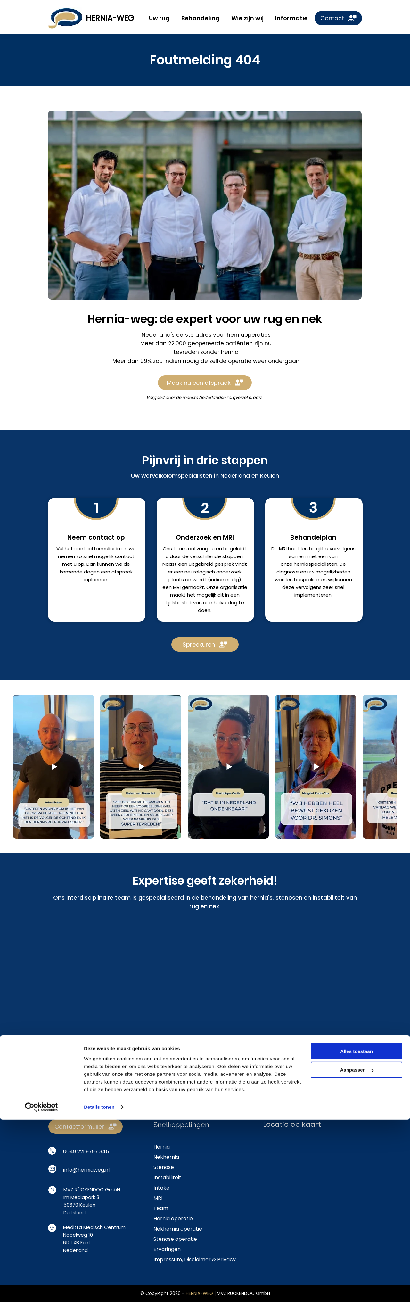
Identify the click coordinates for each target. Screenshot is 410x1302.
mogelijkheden (333, 571)
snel (339, 587)
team (180, 548)
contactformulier (94, 548)
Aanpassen (356, 1252)
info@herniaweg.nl (86, 1170)
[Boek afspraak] (205, 1057)
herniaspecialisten (315, 564)
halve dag (225, 602)
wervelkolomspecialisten (176, 476)
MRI (177, 587)
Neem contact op (96, 537)
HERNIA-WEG (110, 18)
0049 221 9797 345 (86, 1151)
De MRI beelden (289, 548)
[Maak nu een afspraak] (205, 382)
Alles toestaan (356, 1233)
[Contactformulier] (85, 1126)
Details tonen (99, 1289)
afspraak (122, 571)
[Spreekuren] (205, 644)
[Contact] (338, 18)
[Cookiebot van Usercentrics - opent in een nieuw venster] (41, 1289)
